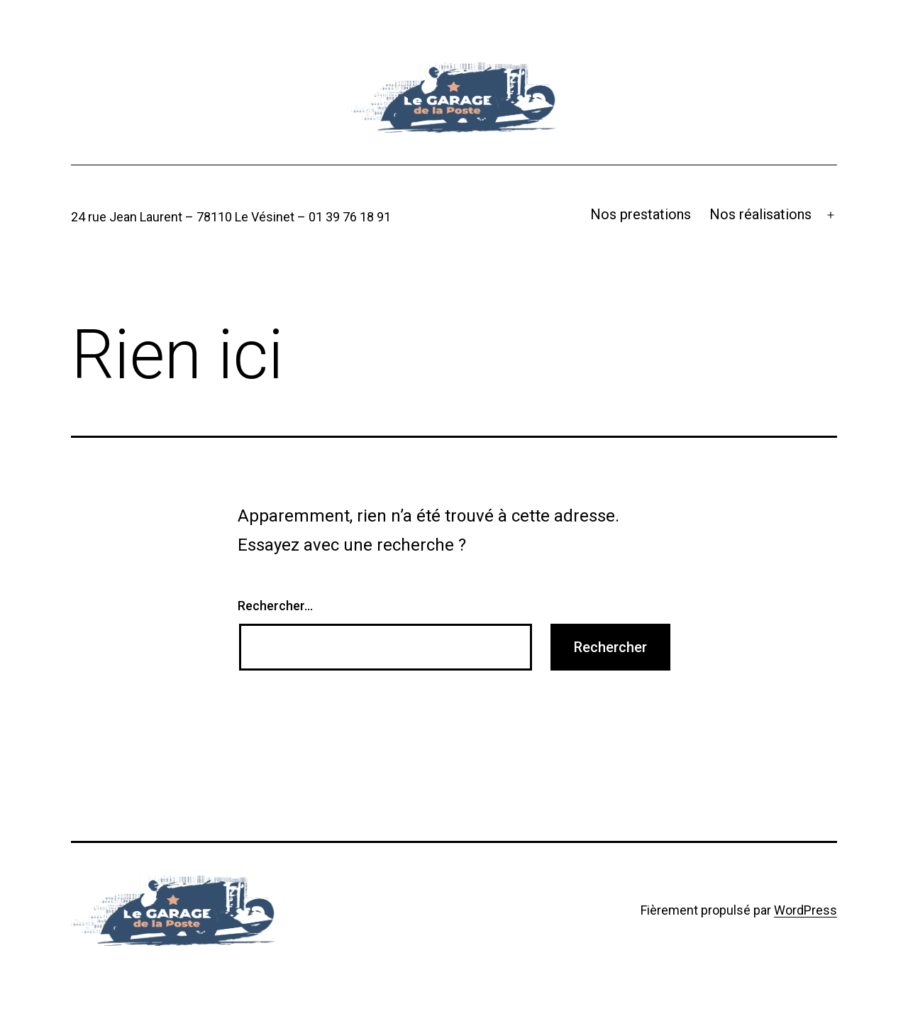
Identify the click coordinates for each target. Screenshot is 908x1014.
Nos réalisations (760, 214)
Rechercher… (275, 605)
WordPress (805, 910)
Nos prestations (640, 214)
